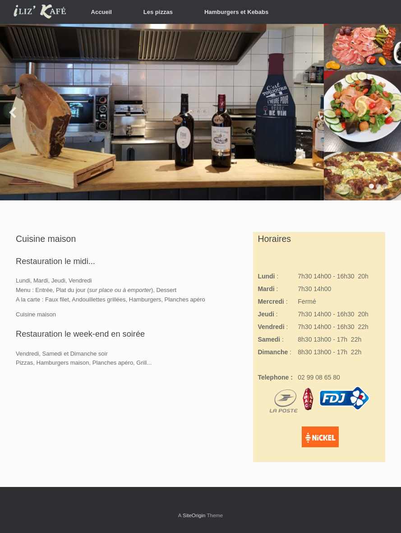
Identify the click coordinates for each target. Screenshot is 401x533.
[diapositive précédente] (12, 112)
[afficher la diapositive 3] (385, 186)
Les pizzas (158, 12)
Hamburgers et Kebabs (236, 12)
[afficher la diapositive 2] (378, 186)
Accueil (101, 12)
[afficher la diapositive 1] (371, 186)
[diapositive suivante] (388, 112)
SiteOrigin (194, 515)
